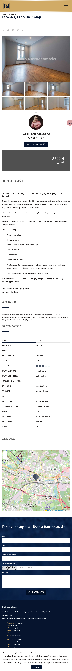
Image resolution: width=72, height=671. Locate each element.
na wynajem (15, 623)
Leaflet (48, 510)
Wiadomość (6, 573)
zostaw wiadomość (36, 144)
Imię (3, 536)
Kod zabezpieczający (10, 564)
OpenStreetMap (58, 510)
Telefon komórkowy (9, 555)
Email (4, 545)
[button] (36, 477)
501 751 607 (36, 138)
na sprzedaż (15, 639)
